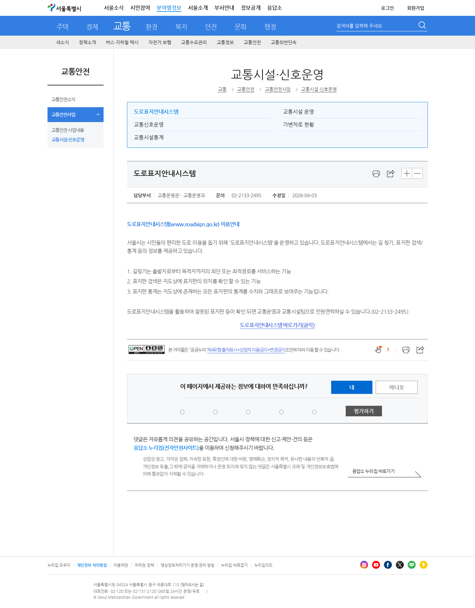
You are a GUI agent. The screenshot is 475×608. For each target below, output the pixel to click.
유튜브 (376, 565)
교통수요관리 (194, 42)
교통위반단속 (284, 42)
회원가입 (415, 8)
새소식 (62, 42)
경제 (92, 27)
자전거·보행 (159, 42)
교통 (122, 26)
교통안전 (252, 42)
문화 (240, 27)
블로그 (412, 565)
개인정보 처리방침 (92, 565)
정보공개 (251, 8)
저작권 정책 (144, 565)
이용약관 (120, 565)
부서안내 (224, 8)
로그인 (387, 8)
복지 (181, 27)
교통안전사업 (63, 114)
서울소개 (198, 8)
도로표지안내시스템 (156, 112)
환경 (151, 27)
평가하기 (364, 411)
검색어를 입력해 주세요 (359, 25)
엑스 (400, 565)
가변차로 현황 (298, 124)
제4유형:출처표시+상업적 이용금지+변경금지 (246, 349)
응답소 (274, 8)
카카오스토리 (424, 565)
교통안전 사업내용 (67, 130)
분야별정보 (169, 8)
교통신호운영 (149, 124)
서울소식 (114, 8)
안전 (211, 27)
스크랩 (391, 174)
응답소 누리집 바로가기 (373, 471)
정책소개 (87, 42)
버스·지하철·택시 (122, 42)
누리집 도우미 (59, 565)
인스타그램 (364, 565)
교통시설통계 (149, 137)
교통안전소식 (63, 99)
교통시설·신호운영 (67, 139)
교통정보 (225, 42)
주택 (62, 27)
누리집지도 (263, 565)
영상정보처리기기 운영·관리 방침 (188, 565)
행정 (270, 27)
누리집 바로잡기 (234, 565)
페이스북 (388, 565)
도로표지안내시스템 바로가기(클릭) (277, 325)
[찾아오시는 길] (192, 585)
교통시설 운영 (298, 112)
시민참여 (140, 8)
